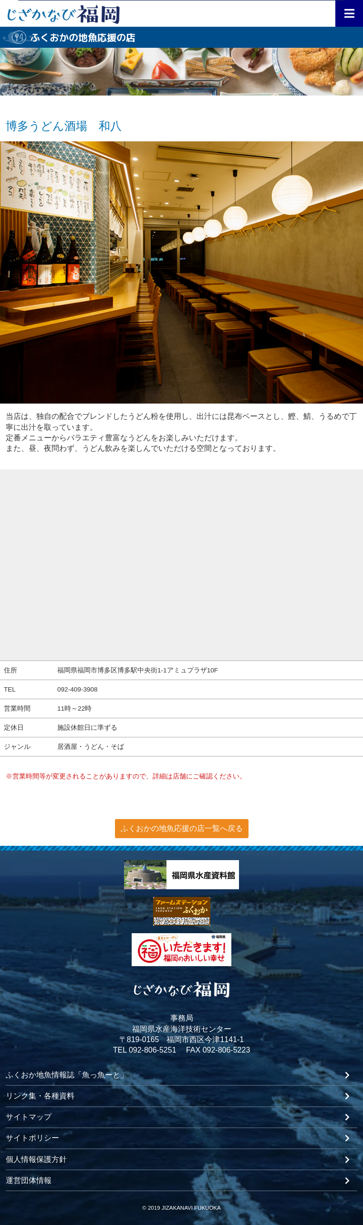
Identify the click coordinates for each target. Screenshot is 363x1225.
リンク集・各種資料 (40, 1096)
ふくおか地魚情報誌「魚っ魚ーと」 (67, 1075)
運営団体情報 (29, 1180)
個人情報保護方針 (36, 1159)
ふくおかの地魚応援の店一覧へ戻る (182, 828)
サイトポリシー (32, 1138)
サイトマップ (29, 1117)
